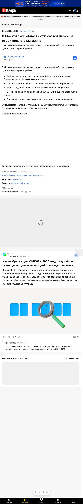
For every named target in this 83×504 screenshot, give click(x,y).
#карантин (38, 175)
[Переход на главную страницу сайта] (9, 10)
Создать (41, 500)
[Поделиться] (30, 192)
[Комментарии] (10, 192)
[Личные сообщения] (70, 11)
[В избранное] (26, 192)
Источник (6, 179)
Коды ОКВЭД (24, 256)
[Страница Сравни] (4, 255)
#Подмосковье (24, 175)
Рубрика (6, 183)
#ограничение (8, 175)
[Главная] (8, 501)
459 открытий (7, 188)
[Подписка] (25, 501)
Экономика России (27, 31)
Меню (74, 501)
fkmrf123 (12, 343)
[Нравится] (22, 192)
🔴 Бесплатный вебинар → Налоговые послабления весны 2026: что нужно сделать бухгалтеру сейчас (40, 17)
